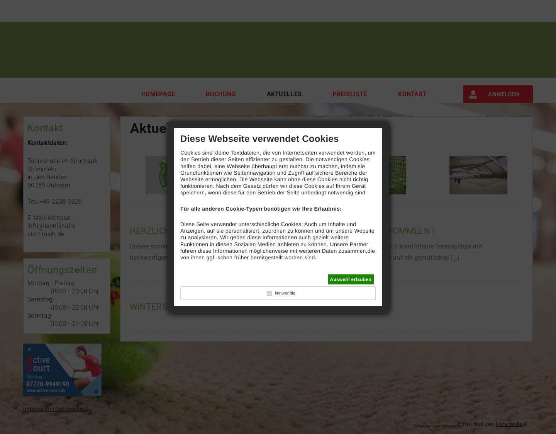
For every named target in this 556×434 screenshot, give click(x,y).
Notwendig (285, 293)
